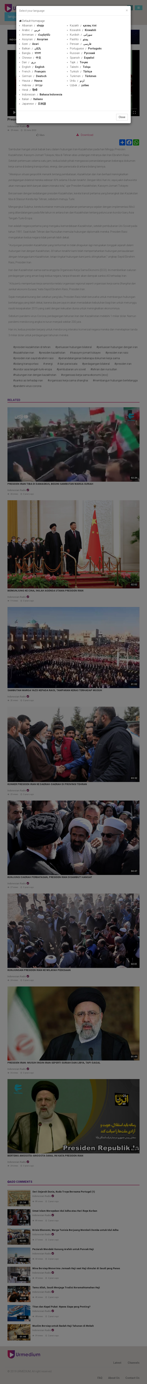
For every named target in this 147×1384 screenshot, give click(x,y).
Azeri (30, 43)
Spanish (82, 57)
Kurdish (81, 34)
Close (122, 117)
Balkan (31, 48)
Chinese (31, 57)
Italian (32, 99)
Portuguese (86, 48)
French (34, 71)
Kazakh (83, 25)
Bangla (31, 53)
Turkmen (83, 76)
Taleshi (80, 66)
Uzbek (79, 85)
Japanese (34, 103)
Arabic (31, 30)
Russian (82, 53)
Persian (80, 43)
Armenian (36, 34)
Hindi (29, 89)
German (34, 76)
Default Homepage (32, 20)
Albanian (33, 25)
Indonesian (42, 94)
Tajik (79, 62)
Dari (29, 62)
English (33, 66)
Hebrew (32, 85)
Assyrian (35, 39)
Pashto (79, 39)
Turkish (81, 71)
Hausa (32, 80)
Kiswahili (83, 30)
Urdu (77, 80)
